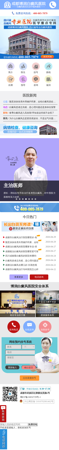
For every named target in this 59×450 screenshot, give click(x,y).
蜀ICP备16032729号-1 (30, 397)
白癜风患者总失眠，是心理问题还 (21, 261)
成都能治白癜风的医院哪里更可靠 (21, 251)
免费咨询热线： (30, 13)
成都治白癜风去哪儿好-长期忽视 (21, 265)
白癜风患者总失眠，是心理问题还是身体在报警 (29, 107)
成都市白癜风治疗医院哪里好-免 (21, 237)
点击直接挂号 (29, 378)
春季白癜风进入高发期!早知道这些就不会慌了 (28, 113)
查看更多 (18, 277)
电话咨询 (39, 277)
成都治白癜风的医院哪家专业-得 (21, 246)
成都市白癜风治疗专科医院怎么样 (21, 269)
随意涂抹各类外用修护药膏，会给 (21, 242)
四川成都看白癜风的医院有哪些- (21, 256)
